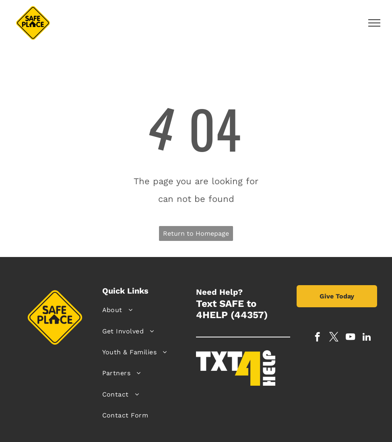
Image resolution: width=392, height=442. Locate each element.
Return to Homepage (196, 233)
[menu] (374, 22)
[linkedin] (367, 338)
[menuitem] (146, 310)
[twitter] (334, 338)
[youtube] (350, 338)
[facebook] (317, 338)
